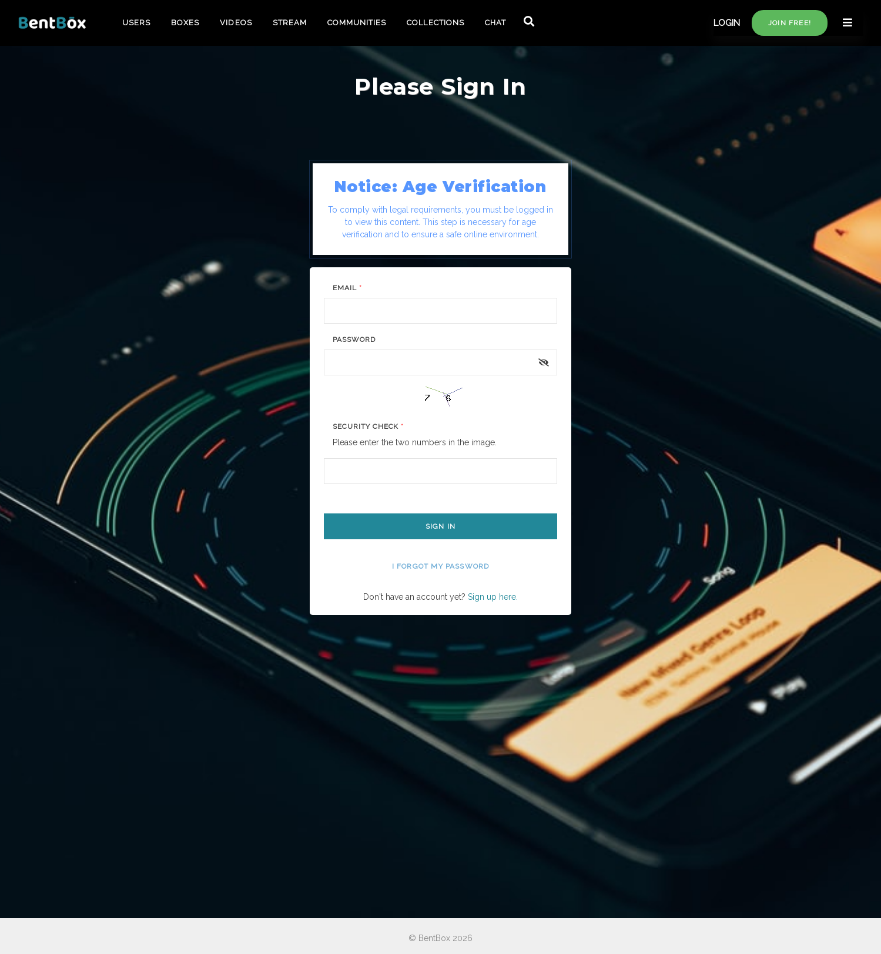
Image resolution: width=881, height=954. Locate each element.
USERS (136, 22)
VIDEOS (236, 22)
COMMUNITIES (356, 22)
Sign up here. (493, 597)
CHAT (495, 22)
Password (354, 339)
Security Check (368, 426)
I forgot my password (441, 566)
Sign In (440, 526)
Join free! (789, 23)
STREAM (290, 22)
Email (347, 288)
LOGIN (726, 23)
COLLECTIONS (435, 22)
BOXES (185, 22)
